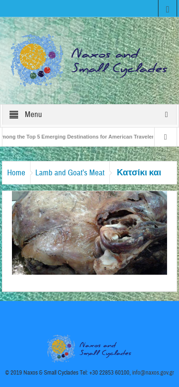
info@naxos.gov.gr (153, 372)
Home (16, 173)
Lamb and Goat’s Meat (70, 173)
